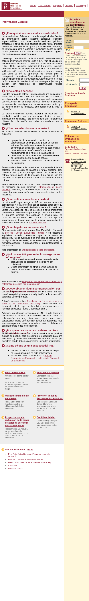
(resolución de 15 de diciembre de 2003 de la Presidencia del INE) (32, 302)
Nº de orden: (69, 41)
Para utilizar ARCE (15, 372)
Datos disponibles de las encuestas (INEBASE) (29, 462)
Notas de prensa (15, 469)
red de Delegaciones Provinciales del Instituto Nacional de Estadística (35, 358)
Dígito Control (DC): (69, 47)
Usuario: (70, 80)
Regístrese (70, 53)
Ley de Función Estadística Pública (25, 233)
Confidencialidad (46, 417)
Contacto (69, 5)
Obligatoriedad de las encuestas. (38, 250)
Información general (48, 372)
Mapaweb (57, 5)
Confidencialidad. (37, 222)
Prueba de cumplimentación (78, 112)
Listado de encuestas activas (79, 127)
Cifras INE (12, 465)
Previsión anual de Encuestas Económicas (49, 397)
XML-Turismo (44, 5)
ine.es (30, 449)
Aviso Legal (81, 5)
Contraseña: (72, 84)
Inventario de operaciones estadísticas (25, 459)
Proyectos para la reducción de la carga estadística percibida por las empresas (32, 282)
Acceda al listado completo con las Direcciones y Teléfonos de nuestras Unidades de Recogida (79, 164)
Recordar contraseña (75, 93)
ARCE (33, 5)
